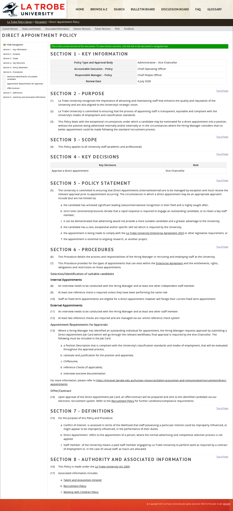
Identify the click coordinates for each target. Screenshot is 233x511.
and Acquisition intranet (86, 480)
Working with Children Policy (81, 492)
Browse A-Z (98, 9)
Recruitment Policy (122, 401)
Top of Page (222, 90)
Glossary (214, 9)
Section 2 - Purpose (11, 54)
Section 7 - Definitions (12, 92)
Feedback (129, 28)
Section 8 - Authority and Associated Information (24, 97)
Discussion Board (175, 9)
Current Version (10, 28)
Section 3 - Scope (10, 58)
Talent (67, 480)
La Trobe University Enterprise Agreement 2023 (155, 233)
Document (41, 22)
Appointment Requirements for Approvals (25, 83)
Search (119, 9)
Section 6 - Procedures (13, 72)
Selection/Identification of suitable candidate (22, 78)
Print (117, 28)
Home (80, 9)
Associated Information (57, 28)
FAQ (198, 9)
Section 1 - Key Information (15, 49)
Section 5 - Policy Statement (15, 67)
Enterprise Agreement (169, 263)
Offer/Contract (13, 88)
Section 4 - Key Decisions (14, 63)
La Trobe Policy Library (19, 22)
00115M (226, 503)
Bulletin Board (143, 9)
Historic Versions (82, 28)
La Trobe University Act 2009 (112, 466)
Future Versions (102, 28)
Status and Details (31, 28)
